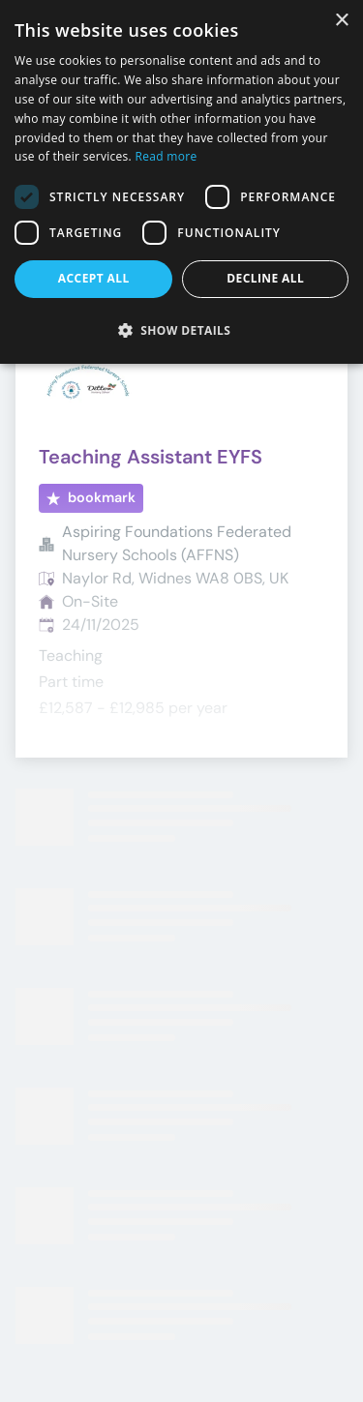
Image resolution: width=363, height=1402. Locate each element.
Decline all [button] (265, 278)
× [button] (341, 21)
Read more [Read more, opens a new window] (166, 156)
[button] (181, 330)
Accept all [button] (94, 278)
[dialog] (181, 182)
